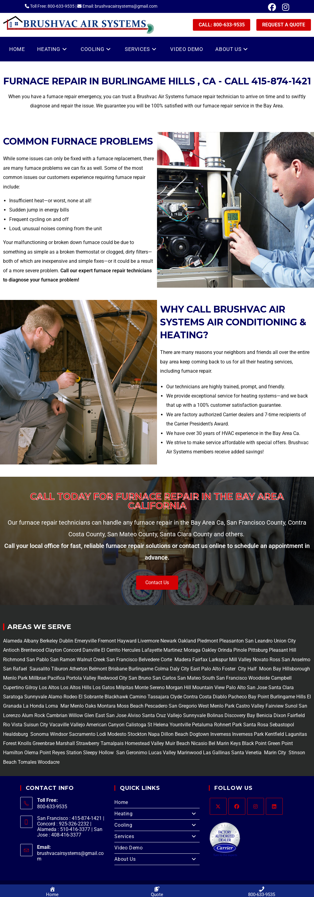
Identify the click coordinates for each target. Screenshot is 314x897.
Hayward (127, 641)
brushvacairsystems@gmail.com (70, 856)
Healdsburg (16, 734)
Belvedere (148, 659)
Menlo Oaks (83, 706)
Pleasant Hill (282, 650)
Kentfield (274, 734)
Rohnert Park (228, 725)
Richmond (14, 659)
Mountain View (208, 687)
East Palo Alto (205, 669)
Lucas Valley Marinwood (175, 752)
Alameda (12, 641)
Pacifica (55, 678)
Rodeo (70, 697)
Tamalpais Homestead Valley (132, 743)
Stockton (137, 734)
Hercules (131, 650)
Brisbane (117, 669)
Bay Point (258, 697)
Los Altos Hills (75, 687)
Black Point (254, 743)
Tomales (27, 762)
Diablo (219, 697)
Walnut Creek (91, 659)
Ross (275, 659)
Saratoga (13, 697)
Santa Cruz (154, 715)
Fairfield (296, 715)
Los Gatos (104, 687)
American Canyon (104, 725)
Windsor (59, 734)
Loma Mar (57, 706)
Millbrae (37, 678)
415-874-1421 (281, 81)
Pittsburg (258, 650)
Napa (153, 734)
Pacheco (237, 697)
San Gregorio (183, 706)
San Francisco (121, 659)
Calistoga (136, 725)
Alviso (134, 715)
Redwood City (112, 678)
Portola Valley (80, 678)
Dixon (280, 715)
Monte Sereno (150, 687)
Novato (260, 659)
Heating (156, 813)
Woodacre (48, 762)
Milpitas (124, 687)
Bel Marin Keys (225, 743)
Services (156, 836)
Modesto (116, 734)
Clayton (54, 650)
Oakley (209, 650)
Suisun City (36, 725)
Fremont (107, 641)
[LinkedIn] (274, 806)
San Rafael (15, 669)
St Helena (157, 725)
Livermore (149, 641)
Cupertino (13, 687)
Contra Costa (197, 697)
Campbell (281, 678)
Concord (72, 650)
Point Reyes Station (61, 752)
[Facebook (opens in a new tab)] (272, 7)
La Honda (33, 706)
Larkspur (218, 659)
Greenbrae (44, 743)
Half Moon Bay (263, 669)
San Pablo (38, 659)
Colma (162, 669)
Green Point (279, 743)
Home (121, 802)
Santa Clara (281, 687)
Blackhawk (116, 697)
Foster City (234, 669)
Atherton (78, 669)
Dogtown (200, 734)
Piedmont (208, 641)
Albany (31, 641)
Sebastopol (281, 725)
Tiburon (59, 669)
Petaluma (202, 725)
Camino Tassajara (149, 697)
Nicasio (200, 743)
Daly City (179, 669)
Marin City (275, 752)
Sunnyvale (35, 697)
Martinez (172, 650)
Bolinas (215, 715)
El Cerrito (111, 650)
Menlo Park (15, 678)
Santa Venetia (247, 752)
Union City (285, 641)
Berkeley (49, 641)
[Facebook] (236, 806)
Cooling (156, 825)
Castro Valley (250, 706)
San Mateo (189, 678)
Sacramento (82, 734)
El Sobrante (90, 697)
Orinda (225, 650)
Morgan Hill (178, 687)
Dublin (67, 641)
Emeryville (86, 641)
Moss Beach (130, 706)
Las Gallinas (216, 752)
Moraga (193, 650)
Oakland (187, 641)
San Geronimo (131, 752)
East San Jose (110, 715)
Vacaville (59, 725)
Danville (91, 650)
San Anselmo (295, 659)
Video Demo (128, 848)
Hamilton (13, 752)
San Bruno (139, 678)
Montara (106, 706)
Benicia (263, 715)
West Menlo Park (216, 706)
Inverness (220, 734)
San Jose (257, 687)
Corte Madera (175, 659)
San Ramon (62, 659)
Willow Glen (81, 715)
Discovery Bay (239, 715)
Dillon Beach (174, 734)
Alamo (54, 697)
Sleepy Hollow (98, 752)
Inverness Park (248, 734)
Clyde (175, 697)
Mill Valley (239, 659)
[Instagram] (255, 806)
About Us (156, 859)
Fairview (275, 706)
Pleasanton (231, 641)
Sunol (291, 706)
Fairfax (199, 659)
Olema (30, 752)
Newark (169, 641)
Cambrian (56, 715)
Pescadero (156, 706)
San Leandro (259, 641)
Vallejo (174, 715)
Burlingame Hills (288, 697)
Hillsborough (296, 669)
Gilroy (31, 687)
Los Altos (49, 687)
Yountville (180, 725)
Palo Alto (235, 687)
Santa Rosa (255, 725)
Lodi (101, 734)
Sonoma (39, 734)
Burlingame (140, 669)
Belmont (97, 669)
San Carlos (164, 678)
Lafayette (152, 650)
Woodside (259, 678)
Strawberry (87, 743)
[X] (218, 806)
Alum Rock (33, 715)
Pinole (240, 650)
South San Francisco (224, 678)
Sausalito (39, 669)
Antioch (12, 650)
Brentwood (33, 650)
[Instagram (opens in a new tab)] (284, 7)
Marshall (65, 743)
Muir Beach (178, 743)
